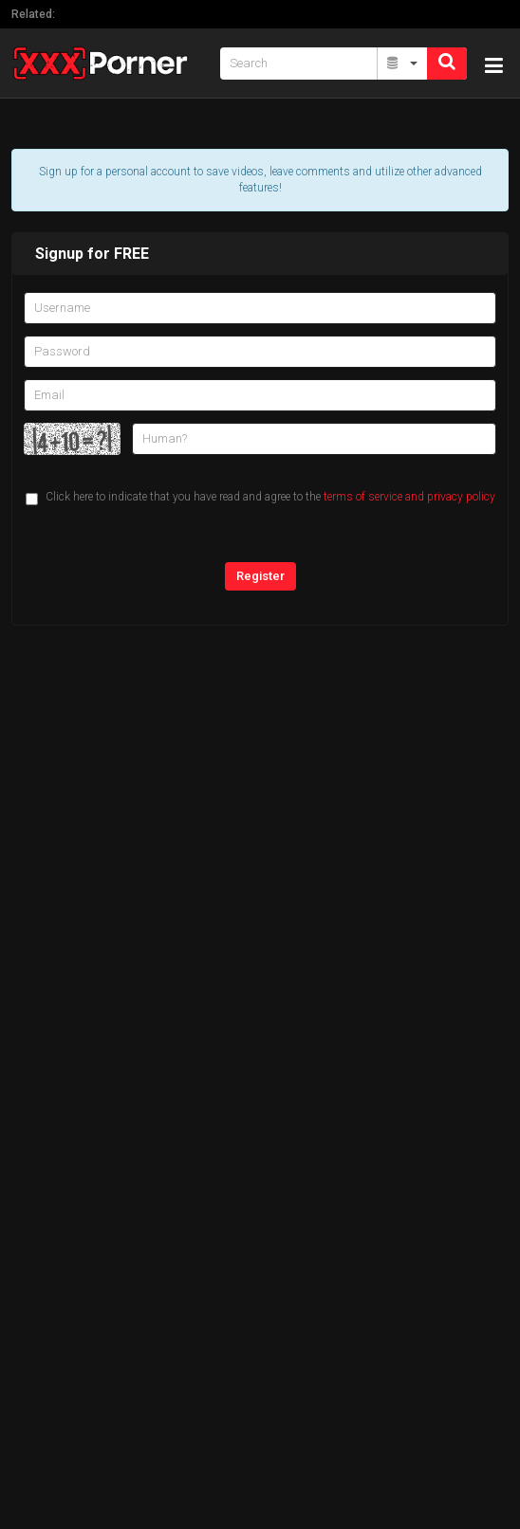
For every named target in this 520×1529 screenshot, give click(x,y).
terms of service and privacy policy (409, 496)
